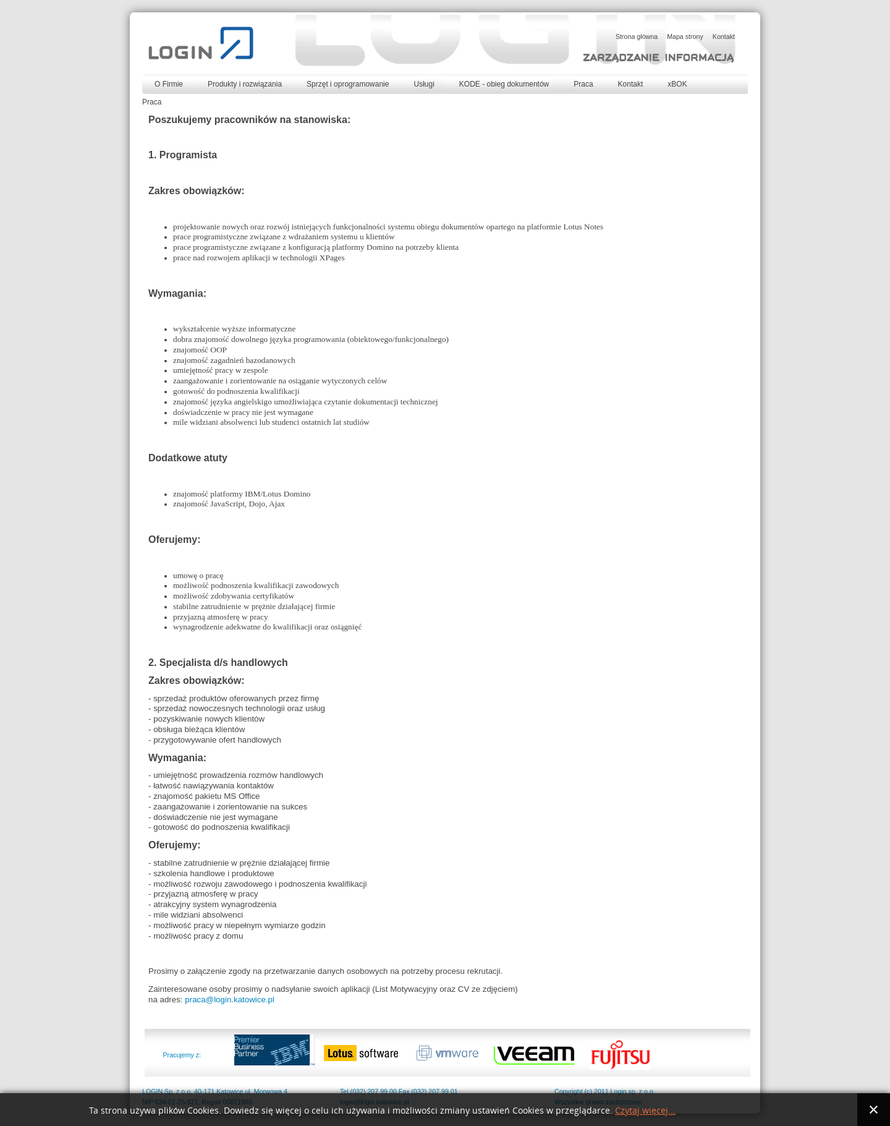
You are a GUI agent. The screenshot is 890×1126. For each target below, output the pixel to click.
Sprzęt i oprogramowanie (348, 84)
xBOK (677, 84)
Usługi (423, 84)
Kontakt (630, 84)
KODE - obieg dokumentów (504, 84)
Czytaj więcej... (645, 1111)
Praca (583, 84)
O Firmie (169, 84)
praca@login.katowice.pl (229, 999)
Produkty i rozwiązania (245, 84)
